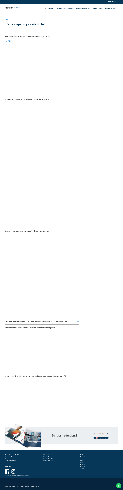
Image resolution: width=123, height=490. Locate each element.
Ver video (75, 321)
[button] (118, 485)
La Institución (50, 8)
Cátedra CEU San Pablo (83, 8)
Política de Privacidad (23, 486)
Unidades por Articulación (65, 8)
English (101, 8)
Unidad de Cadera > (48, 455)
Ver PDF (8, 41)
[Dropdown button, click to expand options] (110, 2)
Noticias (94, 8)
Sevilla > (82, 468)
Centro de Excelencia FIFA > (12, 455)
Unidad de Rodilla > (48, 460)
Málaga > (82, 462)
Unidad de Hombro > (48, 456)
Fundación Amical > (10, 460)
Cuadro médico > (9, 456)
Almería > (83, 466)
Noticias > (8, 458)
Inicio (6, 20)
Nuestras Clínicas (111, 8)
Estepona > (83, 464)
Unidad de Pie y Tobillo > (49, 458)
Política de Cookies (10, 486)
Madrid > (82, 455)
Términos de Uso (34, 486)
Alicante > (83, 458)
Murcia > (82, 456)
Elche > (82, 460)
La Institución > (9, 453)
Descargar (101, 433)
